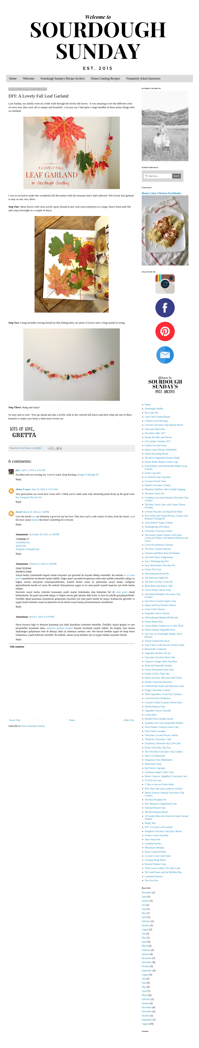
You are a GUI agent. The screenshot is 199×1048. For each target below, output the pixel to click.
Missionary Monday (154, 847)
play (18, 470)
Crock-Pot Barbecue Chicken (159, 545)
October (146, 925)
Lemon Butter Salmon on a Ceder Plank (164, 625)
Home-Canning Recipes (105, 78)
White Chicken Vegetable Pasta (160, 629)
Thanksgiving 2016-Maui (157, 526)
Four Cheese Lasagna (155, 731)
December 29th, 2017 (155, 433)
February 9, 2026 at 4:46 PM (43, 564)
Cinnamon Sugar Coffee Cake (159, 772)
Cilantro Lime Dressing (156, 421)
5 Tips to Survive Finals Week (159, 784)
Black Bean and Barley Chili (158, 586)
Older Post (129, 720)
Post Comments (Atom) (33, 726)
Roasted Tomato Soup (155, 864)
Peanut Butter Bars (154, 621)
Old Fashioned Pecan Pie (157, 573)
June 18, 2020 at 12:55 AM (44, 489)
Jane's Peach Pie (152, 839)
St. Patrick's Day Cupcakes (158, 477)
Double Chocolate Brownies (158, 682)
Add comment (17, 646)
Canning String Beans (155, 860)
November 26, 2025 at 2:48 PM (44, 534)
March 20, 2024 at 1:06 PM (36, 512)
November (147, 962)
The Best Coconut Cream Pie (159, 581)
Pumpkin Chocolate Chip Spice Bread (163, 831)
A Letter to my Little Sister (158, 856)
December (147, 892)
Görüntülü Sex (23, 542)
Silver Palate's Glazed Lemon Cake (162, 727)
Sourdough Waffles (154, 408)
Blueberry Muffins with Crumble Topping (165, 489)
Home (13, 78)
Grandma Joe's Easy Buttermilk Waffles (164, 723)
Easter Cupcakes (153, 473)
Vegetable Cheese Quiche (157, 613)
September (147, 970)
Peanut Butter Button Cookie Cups (161, 462)
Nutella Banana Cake (155, 706)
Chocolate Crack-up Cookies (159, 531)
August (145, 929)
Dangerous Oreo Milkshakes (158, 760)
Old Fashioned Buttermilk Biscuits (161, 617)
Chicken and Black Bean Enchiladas (162, 553)
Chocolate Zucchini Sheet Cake (160, 657)
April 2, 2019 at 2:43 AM (33, 470)
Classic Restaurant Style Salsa (159, 669)
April (144, 896)
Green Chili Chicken (155, 609)
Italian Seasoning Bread (156, 453)
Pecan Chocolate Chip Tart (158, 747)
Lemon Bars (151, 714)
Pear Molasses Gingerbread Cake (161, 803)
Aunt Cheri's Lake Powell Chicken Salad (164, 645)
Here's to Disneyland (155, 755)
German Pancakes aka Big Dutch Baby (163, 511)
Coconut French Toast (155, 481)
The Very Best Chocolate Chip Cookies (164, 751)
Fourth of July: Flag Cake (157, 673)
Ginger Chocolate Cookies (157, 690)
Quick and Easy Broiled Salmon (160, 605)
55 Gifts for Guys (153, 780)
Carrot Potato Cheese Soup (158, 590)
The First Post (151, 880)
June (144, 909)
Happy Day (150, 823)
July (144, 905)
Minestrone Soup (153, 764)
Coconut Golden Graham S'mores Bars (163, 702)
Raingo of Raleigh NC (88, 474)
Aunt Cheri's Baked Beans (157, 416)
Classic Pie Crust (153, 569)
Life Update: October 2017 (158, 441)
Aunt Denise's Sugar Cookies (159, 522)
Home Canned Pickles (155, 852)
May (144, 913)
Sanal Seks (21, 545)
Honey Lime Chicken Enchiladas (161, 193)
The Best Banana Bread (156, 812)
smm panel (121, 592)
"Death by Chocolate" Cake (158, 739)
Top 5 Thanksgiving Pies (157, 561)
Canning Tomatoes (154, 876)
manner (35, 519)
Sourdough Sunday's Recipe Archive (63, 78)
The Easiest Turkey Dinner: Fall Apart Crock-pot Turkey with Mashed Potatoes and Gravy (166, 538)
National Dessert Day (155, 807)
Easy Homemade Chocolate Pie (160, 565)
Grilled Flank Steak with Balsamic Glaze (164, 686)
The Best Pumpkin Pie (155, 799)
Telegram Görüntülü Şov (28, 549)
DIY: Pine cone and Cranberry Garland (163, 788)
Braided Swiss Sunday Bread (159, 718)
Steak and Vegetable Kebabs (158, 665)
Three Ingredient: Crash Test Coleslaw (163, 694)
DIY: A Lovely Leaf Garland (158, 827)
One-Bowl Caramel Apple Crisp (160, 601)
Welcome (28, 78)
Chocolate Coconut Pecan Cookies (161, 735)
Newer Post (14, 720)
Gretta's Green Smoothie (157, 835)
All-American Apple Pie (156, 577)
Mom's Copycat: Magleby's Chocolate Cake (166, 776)
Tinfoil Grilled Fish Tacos (157, 641)
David (19, 512)
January (145, 900)
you (34, 516)
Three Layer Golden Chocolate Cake (162, 868)
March (145, 946)
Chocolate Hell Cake (155, 429)
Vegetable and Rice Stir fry (158, 653)
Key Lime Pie (151, 412)
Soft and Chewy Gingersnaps (159, 557)
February (146, 921)
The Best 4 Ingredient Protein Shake (162, 457)
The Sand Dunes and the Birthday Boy (163, 872)
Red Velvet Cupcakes (155, 768)
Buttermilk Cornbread (155, 649)
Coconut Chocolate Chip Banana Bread (164, 425)
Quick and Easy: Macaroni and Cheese (163, 677)
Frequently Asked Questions (143, 78)
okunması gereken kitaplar (59, 628)
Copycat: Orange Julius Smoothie (161, 661)
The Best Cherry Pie (154, 493)
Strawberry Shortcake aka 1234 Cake (163, 743)
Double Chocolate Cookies (158, 485)
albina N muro (23, 489)
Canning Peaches (153, 843)
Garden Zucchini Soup (156, 445)
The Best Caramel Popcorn (158, 549)
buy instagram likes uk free (29, 497)
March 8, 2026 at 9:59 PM (41, 616)
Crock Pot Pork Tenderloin (158, 698)
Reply (18, 479)
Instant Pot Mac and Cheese (158, 437)
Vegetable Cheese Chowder (158, 710)
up (131, 516)
